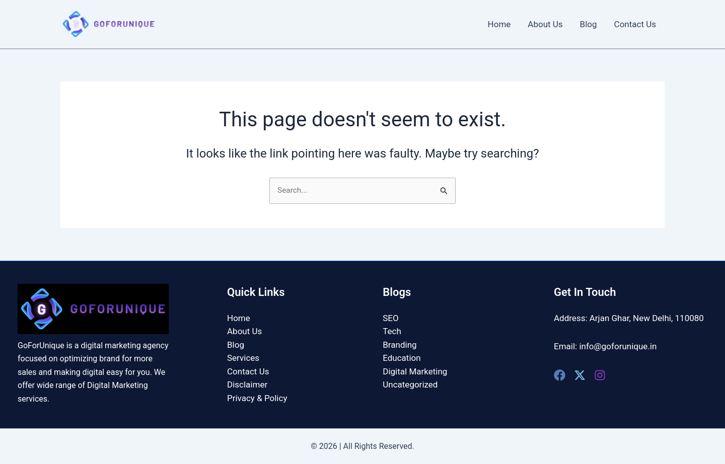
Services (243, 358)
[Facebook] (559, 375)
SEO (390, 318)
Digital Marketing (415, 371)
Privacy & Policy (257, 398)
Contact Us (635, 24)
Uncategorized (410, 384)
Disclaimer (247, 384)
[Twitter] (580, 375)
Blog (588, 24)
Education (401, 358)
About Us (545, 24)
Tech (392, 331)
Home (499, 24)
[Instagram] (600, 375)
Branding (399, 345)
